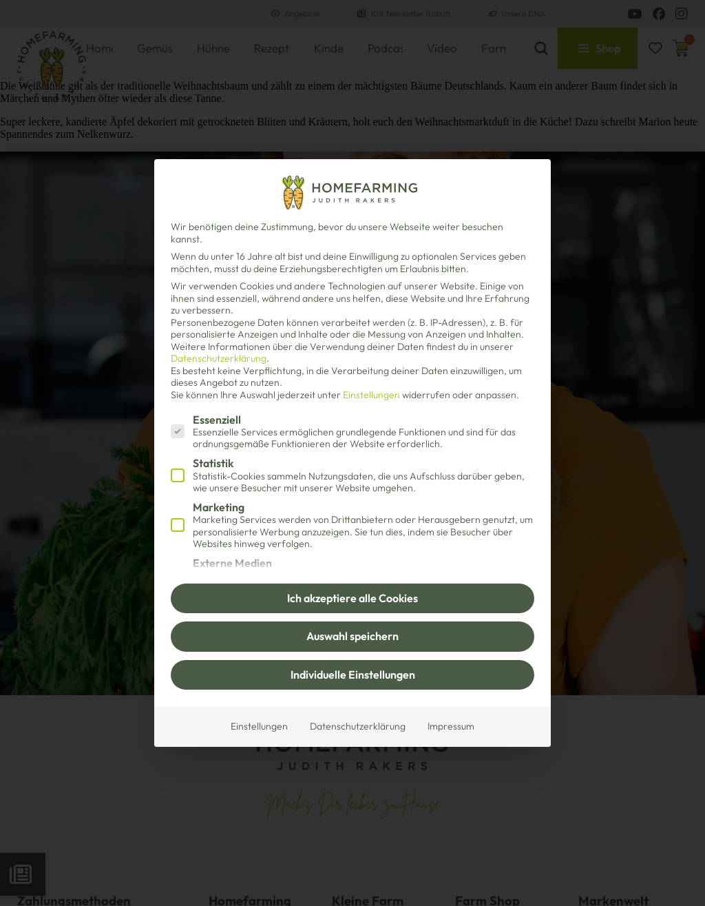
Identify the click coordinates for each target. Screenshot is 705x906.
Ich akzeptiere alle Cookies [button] (352, 598)
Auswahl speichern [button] (352, 636)
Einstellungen (259, 726)
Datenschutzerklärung (218, 358)
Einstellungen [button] (371, 395)
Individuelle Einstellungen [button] (353, 674)
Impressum (451, 726)
